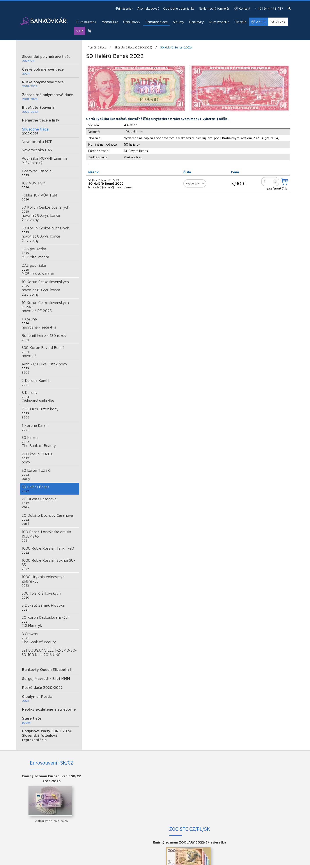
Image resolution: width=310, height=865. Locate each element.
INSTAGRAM (264, 783)
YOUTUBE (264, 790)
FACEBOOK (264, 776)
